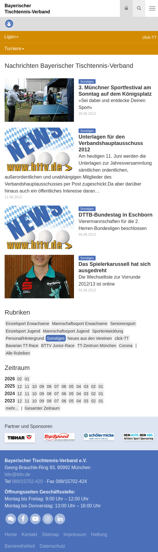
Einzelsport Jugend (23, 331)
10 (34, 386)
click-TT (122, 338)
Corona (125, 345)
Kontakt (29, 534)
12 (19, 386)
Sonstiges (55, 338)
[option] (20, 441)
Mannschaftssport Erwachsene (79, 323)
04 (79, 386)
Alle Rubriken (18, 353)
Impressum (75, 534)
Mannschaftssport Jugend (66, 331)
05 (71, 386)
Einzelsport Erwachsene (27, 323)
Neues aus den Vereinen (90, 338)
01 (27, 379)
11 (27, 386)
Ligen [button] (11, 36)
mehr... (12, 408)
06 (64, 386)
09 (42, 386)
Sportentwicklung (107, 331)
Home (11, 534)
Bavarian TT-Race (22, 345)
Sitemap (50, 534)
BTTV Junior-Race (58, 345)
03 (86, 386)
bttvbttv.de (17, 474)
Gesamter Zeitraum (42, 408)
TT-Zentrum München (96, 345)
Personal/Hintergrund (25, 338)
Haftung (99, 534)
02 (19, 379)
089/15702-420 (27, 481)
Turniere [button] (14, 48)
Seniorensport (122, 323)
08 (49, 386)
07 (56, 386)
